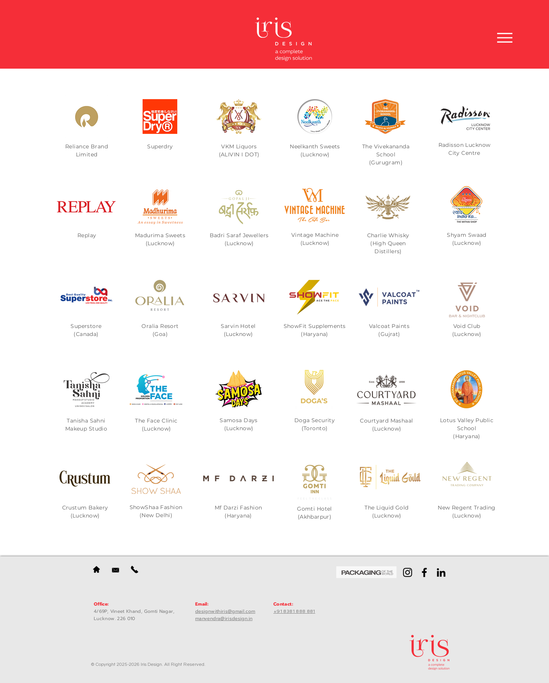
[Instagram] (407, 572)
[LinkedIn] (441, 572)
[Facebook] (424, 572)
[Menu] (505, 37)
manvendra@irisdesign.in (223, 618)
